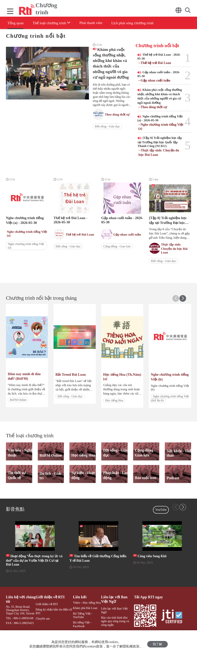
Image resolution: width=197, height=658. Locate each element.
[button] (182, 298)
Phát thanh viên (91, 23)
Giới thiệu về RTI (50, 597)
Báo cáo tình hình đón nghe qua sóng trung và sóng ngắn (117, 618)
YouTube (161, 509)
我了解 (157, 644)
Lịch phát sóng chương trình (134, 23)
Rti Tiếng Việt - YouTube (82, 615)
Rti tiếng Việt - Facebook (82, 624)
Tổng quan (15, 23)
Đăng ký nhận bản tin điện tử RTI (54, 611)
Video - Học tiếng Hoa (86, 602)
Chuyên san (43, 618)
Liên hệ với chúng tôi (20, 599)
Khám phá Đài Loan (85, 608)
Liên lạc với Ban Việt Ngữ (114, 599)
